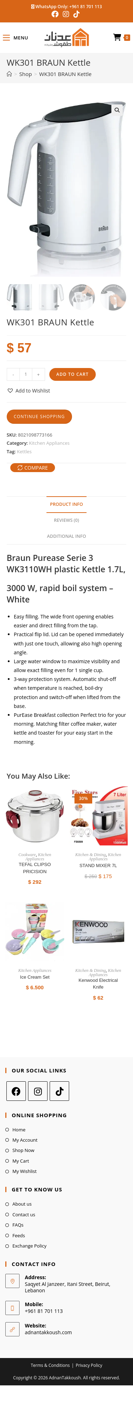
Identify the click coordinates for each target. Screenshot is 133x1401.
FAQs (17, 1225)
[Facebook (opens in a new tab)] (56, 14)
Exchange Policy (29, 1246)
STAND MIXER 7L (98, 865)
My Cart (20, 1160)
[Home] (9, 73)
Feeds (18, 1235)
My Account (25, 1140)
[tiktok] (59, 1090)
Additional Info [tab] (66, 536)
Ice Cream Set (35, 976)
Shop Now (23, 1150)
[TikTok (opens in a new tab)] (76, 14)
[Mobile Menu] (15, 37)
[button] (117, 110)
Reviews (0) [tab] (66, 520)
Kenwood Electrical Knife (98, 983)
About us (22, 1204)
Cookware (27, 854)
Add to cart (72, 374)
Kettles (24, 451)
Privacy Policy (89, 1365)
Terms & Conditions (50, 1365)
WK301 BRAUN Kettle (65, 73)
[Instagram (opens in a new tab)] (66, 14)
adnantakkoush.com (48, 1332)
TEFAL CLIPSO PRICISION (35, 868)
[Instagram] (38, 1090)
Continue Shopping (39, 416)
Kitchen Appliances (49, 443)
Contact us (23, 1214)
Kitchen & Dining (90, 854)
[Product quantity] (26, 374)
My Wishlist (24, 1171)
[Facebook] (16, 1090)
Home (19, 1129)
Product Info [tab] (66, 504)
